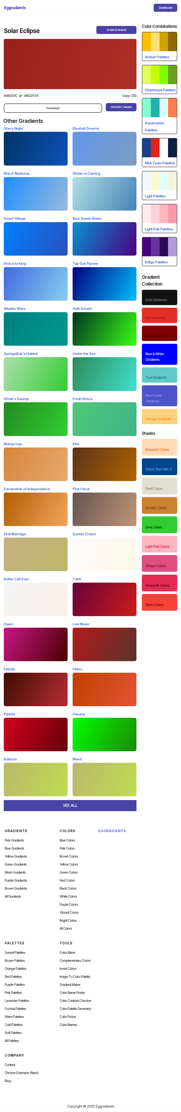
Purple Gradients (16, 880)
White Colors (68, 896)
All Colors (66, 928)
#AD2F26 (31, 96)
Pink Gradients (14, 840)
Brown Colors (69, 856)
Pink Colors (67, 848)
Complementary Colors (75, 961)
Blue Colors (67, 840)
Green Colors (69, 872)
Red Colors (67, 880)
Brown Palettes (15, 961)
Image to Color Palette (75, 977)
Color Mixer (67, 952)
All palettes (12, 1041)
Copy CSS (129, 96)
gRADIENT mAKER (121, 107)
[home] (15, 7)
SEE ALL (70, 805)
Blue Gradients (14, 848)
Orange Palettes (15, 969)
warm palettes (14, 1017)
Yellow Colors (69, 864)
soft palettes (13, 1033)
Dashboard (165, 7)
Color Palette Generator (75, 1009)
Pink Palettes (13, 993)
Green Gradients (16, 864)
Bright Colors (68, 920)
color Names (68, 1025)
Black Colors (68, 888)
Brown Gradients (16, 888)
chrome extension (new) (21, 1073)
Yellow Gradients (16, 856)
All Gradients (13, 896)
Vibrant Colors (69, 912)
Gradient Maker (70, 985)
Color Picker (68, 1017)
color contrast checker (75, 1001)
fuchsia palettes (15, 1009)
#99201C (10, 96)
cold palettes (13, 1025)
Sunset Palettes (15, 952)
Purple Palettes (15, 985)
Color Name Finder (72, 993)
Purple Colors (69, 904)
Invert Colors (68, 969)
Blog (8, 1081)
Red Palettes (13, 977)
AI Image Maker (116, 30)
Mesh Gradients (15, 872)
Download (52, 108)
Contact (10, 1065)
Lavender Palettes (17, 1001)
